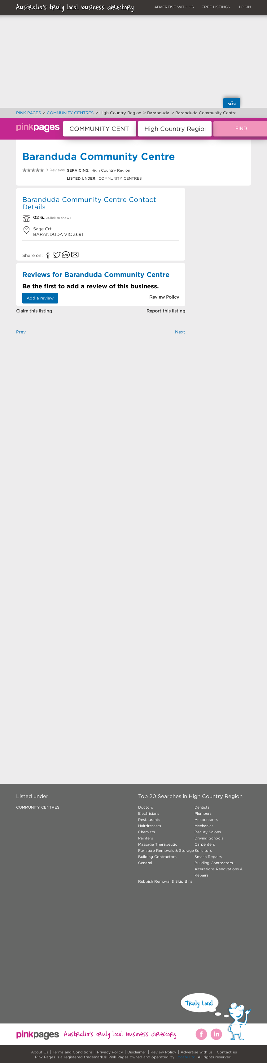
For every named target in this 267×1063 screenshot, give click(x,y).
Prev (21, 331)
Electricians (148, 813)
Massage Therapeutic (157, 844)
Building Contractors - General (158, 860)
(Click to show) (59, 218)
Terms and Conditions (73, 1052)
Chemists (146, 832)
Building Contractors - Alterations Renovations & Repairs (219, 869)
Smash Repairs (208, 857)
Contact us (227, 1052)
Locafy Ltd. (186, 1057)
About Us (39, 1052)
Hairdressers (149, 826)
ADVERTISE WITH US (174, 7)
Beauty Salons (208, 832)
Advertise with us (196, 1052)
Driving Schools (209, 838)
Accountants (206, 820)
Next (180, 331)
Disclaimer (136, 1052)
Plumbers (203, 813)
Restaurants (149, 820)
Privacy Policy (110, 1052)
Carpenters (205, 844)
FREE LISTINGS (216, 7)
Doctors (145, 807)
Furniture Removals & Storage (166, 850)
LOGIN (245, 7)
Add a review (40, 298)
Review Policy (163, 1052)
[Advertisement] (100, 404)
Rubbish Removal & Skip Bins (165, 881)
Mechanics (204, 826)
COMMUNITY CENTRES (37, 807)
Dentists (202, 807)
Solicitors (203, 850)
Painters (145, 838)
